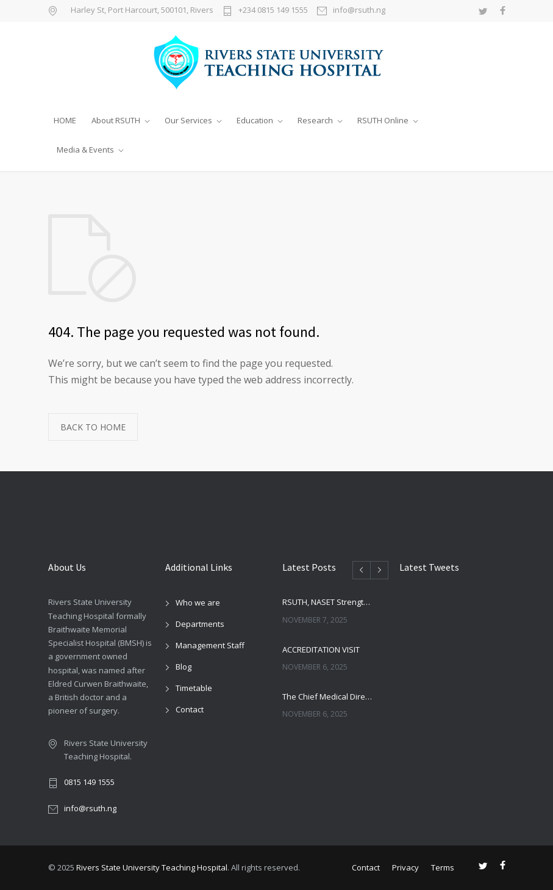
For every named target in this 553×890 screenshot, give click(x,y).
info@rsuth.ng (359, 10)
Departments (200, 623)
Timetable (194, 687)
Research (315, 120)
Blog (183, 666)
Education (255, 120)
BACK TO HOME (93, 427)
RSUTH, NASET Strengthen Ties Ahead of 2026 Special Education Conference (327, 601)
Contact (190, 709)
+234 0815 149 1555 (273, 10)
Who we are (198, 602)
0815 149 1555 (89, 781)
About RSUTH (115, 120)
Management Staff (210, 645)
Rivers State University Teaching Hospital (151, 867)
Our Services (188, 120)
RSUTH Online (383, 120)
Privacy (405, 867)
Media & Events (85, 149)
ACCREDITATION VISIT (321, 649)
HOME (65, 120)
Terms (442, 867)
